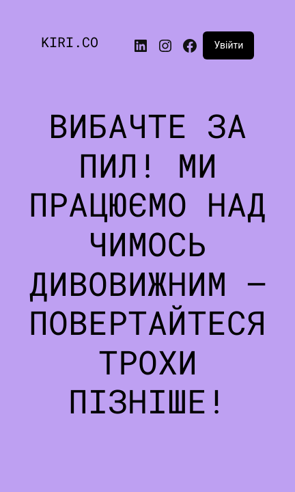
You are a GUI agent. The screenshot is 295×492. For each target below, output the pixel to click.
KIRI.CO (69, 42)
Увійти (228, 45)
